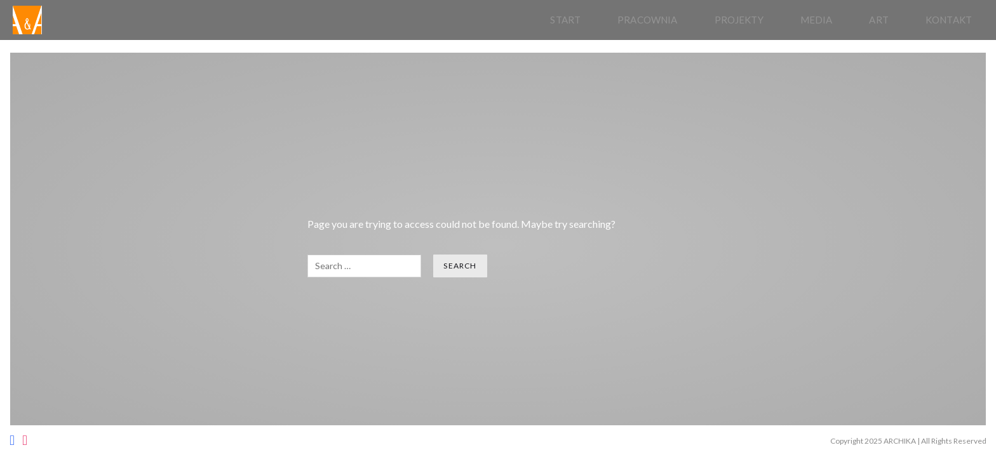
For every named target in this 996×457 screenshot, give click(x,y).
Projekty (739, 19)
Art (878, 19)
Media (816, 19)
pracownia (647, 19)
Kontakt (948, 19)
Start (565, 19)
